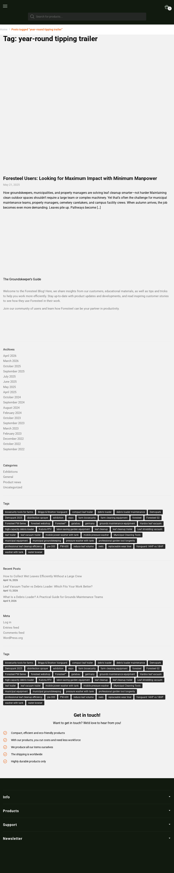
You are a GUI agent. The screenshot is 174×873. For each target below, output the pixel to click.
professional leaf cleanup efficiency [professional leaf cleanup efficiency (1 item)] (23, 546)
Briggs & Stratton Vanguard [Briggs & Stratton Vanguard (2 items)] (52, 512)
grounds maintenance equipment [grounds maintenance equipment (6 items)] (117, 523)
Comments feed (13, 633)
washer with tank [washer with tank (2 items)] (14, 552)
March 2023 (11, 428)
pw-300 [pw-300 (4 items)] (51, 546)
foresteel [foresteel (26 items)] (136, 517)
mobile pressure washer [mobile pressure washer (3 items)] (96, 535)
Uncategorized (12, 487)
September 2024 (13, 402)
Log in (7, 622)
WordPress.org (13, 638)
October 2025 (12, 366)
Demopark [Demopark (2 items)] (155, 512)
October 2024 (12, 397)
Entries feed (11, 627)
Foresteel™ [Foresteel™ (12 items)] (60, 523)
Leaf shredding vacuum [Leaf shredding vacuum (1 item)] (149, 529)
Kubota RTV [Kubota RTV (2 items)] (45, 529)
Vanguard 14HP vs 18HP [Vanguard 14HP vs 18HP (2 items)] (149, 546)
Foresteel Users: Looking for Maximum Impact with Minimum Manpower (80, 178)
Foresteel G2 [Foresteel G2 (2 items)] (153, 517)
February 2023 (12, 433)
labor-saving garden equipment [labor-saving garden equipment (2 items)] (73, 529)
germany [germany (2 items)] (90, 523)
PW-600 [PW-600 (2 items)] (64, 546)
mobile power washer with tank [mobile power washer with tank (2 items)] (62, 535)
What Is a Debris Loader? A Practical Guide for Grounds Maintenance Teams (53, 597)
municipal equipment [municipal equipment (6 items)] (16, 540)
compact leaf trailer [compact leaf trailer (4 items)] (82, 512)
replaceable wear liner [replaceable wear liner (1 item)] (119, 546)
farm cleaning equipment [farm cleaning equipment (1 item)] (114, 517)
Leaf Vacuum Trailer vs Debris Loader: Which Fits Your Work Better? (47, 586)
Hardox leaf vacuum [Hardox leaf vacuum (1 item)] (151, 523)
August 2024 (11, 408)
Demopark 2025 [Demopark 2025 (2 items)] (13, 517)
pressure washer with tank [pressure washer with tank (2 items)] (80, 540)
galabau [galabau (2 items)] (75, 523)
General (8, 477)
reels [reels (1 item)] (101, 546)
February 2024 (12, 413)
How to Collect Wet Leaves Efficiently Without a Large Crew (42, 576)
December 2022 (13, 439)
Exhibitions (10, 472)
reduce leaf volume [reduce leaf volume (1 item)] (84, 546)
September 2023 (13, 423)
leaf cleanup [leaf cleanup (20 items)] (101, 529)
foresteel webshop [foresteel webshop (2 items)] (40, 523)
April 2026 (9, 356)
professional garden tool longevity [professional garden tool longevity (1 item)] (117, 540)
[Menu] (8, 6)
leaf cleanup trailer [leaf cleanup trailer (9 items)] (122, 529)
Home (3, 29)
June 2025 (10, 381)
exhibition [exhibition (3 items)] (58, 517)
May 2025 (9, 387)
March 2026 (11, 361)
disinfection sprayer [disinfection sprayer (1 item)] (37, 517)
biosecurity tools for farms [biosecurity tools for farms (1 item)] (19, 512)
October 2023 (12, 418)
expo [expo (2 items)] (71, 517)
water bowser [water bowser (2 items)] (35, 552)
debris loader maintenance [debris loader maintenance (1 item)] (130, 512)
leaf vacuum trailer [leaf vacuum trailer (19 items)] (31, 535)
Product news (12, 482)
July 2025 (9, 376)
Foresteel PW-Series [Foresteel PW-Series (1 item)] (15, 523)
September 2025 (13, 371)
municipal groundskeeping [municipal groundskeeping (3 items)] (47, 540)
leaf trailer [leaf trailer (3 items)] (10, 535)
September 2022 (13, 449)
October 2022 (12, 444)
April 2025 (9, 392)
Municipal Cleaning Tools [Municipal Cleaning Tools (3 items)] (127, 535)
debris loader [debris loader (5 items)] (105, 512)
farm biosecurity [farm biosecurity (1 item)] (87, 517)
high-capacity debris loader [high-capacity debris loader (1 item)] (19, 529)
